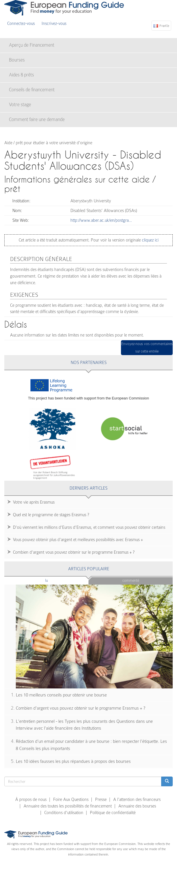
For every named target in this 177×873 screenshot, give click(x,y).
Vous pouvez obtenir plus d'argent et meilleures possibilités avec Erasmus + (78, 539)
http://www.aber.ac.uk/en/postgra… (101, 220)
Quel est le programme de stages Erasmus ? (51, 514)
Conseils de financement (32, 89)
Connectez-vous (21, 23)
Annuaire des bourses (137, 806)
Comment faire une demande (37, 119)
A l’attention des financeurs (137, 799)
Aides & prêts (21, 75)
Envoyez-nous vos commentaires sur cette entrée (147, 347)
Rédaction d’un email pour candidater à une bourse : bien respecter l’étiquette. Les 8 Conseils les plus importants (91, 745)
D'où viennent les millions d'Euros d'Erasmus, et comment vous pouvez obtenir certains (89, 527)
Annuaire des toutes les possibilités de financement (68, 806)
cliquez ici (150, 240)
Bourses (17, 60)
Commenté (130, 580)
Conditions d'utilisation (63, 812)
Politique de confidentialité (113, 812)
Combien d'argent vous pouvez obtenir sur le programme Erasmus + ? (73, 552)
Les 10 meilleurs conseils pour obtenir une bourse (61, 695)
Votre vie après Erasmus (34, 502)
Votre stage (20, 104)
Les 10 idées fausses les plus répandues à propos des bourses (73, 761)
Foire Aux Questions (70, 799)
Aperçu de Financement (31, 45)
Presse (101, 799)
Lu (56, 580)
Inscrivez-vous (54, 23)
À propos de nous (31, 799)
